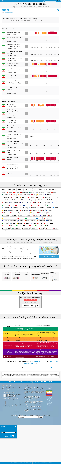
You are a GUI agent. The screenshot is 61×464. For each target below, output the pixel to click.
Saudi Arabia (39, 242)
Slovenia (43, 232)
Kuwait (18, 242)
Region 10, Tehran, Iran (13, 173)
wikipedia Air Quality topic (38, 394)
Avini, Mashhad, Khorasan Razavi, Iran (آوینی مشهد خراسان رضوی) (15, 143)
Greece (12, 239)
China (9, 208)
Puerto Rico (23, 224)
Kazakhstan (14, 216)
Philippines (46, 214)
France (48, 224)
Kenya (41, 245)
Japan (47, 208)
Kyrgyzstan (31, 216)
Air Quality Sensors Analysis (9, 429)
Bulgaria (47, 234)
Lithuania (5, 232)
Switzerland (24, 226)
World (3, 206)
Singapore (5, 214)
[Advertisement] (31, 190)
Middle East (20, 206)
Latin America (28, 206)
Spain (4, 226)
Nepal (13, 211)
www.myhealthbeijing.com (49, 400)
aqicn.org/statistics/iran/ (8, 12)
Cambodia (49, 216)
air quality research (8, 425)
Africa (3, 208)
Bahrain (11, 242)
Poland (25, 229)
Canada (5, 219)
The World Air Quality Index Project (49, 420)
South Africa (26, 245)
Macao (31, 208)
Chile (54, 219)
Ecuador (33, 221)
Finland (13, 234)
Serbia (53, 234)
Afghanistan (6, 245)
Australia (22, 219)
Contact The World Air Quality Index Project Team (12, 421)
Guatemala (32, 224)
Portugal (5, 239)
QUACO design (28, 445)
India (20, 211)
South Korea (40, 208)
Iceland (49, 237)
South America (52, 206)
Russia (53, 208)
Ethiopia (34, 245)
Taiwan (16, 208)
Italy (42, 226)
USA (29, 219)
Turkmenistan (16, 245)
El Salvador (14, 224)
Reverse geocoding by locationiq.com (33, 439)
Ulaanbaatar (14, 214)
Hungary (13, 232)
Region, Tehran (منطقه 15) (13, 76)
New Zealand (13, 219)
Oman (4, 242)
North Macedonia (30, 237)
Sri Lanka (5, 216)
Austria (12, 229)
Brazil (4, 221)
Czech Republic (34, 226)
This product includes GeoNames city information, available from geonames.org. (33, 427)
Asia (14, 206)
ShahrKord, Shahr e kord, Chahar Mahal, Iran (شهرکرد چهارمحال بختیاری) (14, 127)
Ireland (28, 232)
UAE (51, 239)
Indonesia (55, 214)
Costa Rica (40, 224)
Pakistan (48, 242)
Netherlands (41, 229)
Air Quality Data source (8, 434)
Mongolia (23, 214)
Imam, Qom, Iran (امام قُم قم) (14, 58)
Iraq (31, 242)
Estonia (55, 224)
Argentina (5, 224)
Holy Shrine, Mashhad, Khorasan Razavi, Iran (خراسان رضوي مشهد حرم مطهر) (14, 166)
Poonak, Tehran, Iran (12, 120)
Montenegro (41, 237)
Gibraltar (21, 234)
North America (43, 206)
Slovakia (49, 226)
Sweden (39, 234)
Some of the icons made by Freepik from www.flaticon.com (33, 437)
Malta (49, 232)
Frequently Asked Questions (10, 432)
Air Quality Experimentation (9, 428)
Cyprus (18, 229)
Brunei (38, 214)
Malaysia (48, 211)
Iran (46, 239)
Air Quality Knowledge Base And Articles (12, 427)
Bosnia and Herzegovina (9, 237)
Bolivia (49, 221)
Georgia (26, 239)
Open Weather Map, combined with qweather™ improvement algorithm (32, 430)
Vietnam (31, 214)
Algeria (55, 245)
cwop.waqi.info (27, 432)
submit (41, 450)
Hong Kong (24, 208)
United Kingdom (13, 226)
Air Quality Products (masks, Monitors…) (12, 437)
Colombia (18, 221)
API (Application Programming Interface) (12, 438)
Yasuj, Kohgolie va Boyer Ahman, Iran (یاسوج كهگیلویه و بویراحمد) (14, 89)
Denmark (50, 229)
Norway (5, 229)
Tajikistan (23, 216)
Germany (5, 234)
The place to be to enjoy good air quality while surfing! (33, 443)
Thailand (27, 211)
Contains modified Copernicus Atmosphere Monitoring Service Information (33, 435)
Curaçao (26, 221)
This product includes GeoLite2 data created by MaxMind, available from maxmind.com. (34, 425)
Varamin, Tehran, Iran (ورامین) (14, 63)
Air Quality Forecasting (8, 436)
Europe (35, 206)
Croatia (35, 232)
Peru (34, 219)
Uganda (48, 245)
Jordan (25, 242)
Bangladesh (6, 211)
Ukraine (19, 239)
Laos (33, 211)
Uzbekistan (40, 216)
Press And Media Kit (7, 422)
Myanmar (40, 211)
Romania (21, 232)
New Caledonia (30, 234)
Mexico (11, 221)
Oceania (9, 206)
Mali (4, 247)
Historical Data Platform (8, 439)
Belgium (33, 229)
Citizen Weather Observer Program (32, 431)
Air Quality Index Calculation (9, 435)
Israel (33, 239)
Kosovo (20, 237)
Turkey (39, 239)
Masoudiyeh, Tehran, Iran (13, 32)
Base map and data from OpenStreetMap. (33, 441)
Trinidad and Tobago (44, 219)
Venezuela (41, 221)
